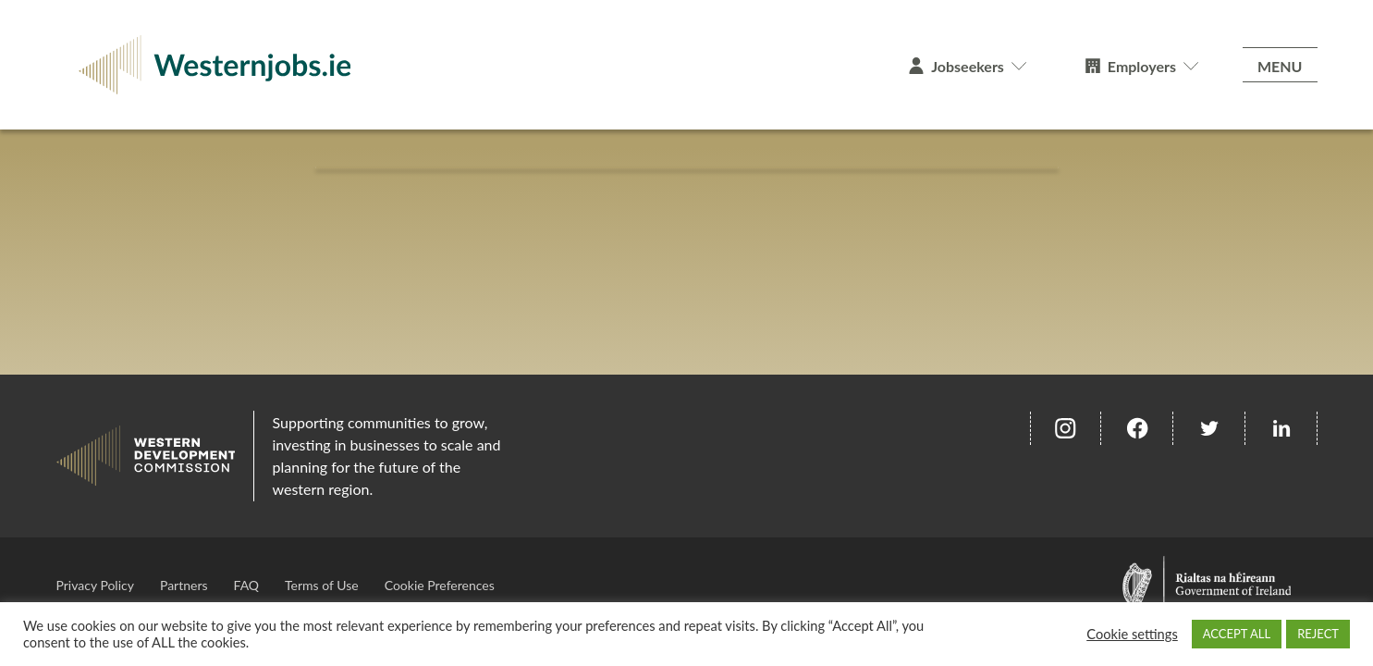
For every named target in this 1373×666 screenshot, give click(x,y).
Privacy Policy (95, 585)
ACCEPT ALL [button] (1236, 633)
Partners (184, 585)
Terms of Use (322, 585)
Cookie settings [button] (1132, 634)
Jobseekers (967, 66)
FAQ (247, 585)
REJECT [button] (1318, 633)
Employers (1142, 66)
